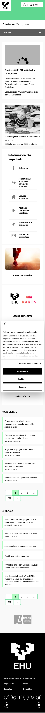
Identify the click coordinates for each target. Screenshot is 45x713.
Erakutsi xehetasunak (28, 364)
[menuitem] (38, 4)
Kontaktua (27, 689)
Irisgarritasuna (29, 678)
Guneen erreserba (19, 197)
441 (11, 602)
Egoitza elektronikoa (12, 678)
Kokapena (19, 168)
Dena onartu (22, 371)
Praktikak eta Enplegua (21, 223)
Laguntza (8, 689)
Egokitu (22, 379)
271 (11, 498)
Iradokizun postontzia (20, 235)
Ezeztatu (22, 387)
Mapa (25, 684)
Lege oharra (9, 684)
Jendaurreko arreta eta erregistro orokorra (21, 183)
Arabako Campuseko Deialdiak (20, 210)
